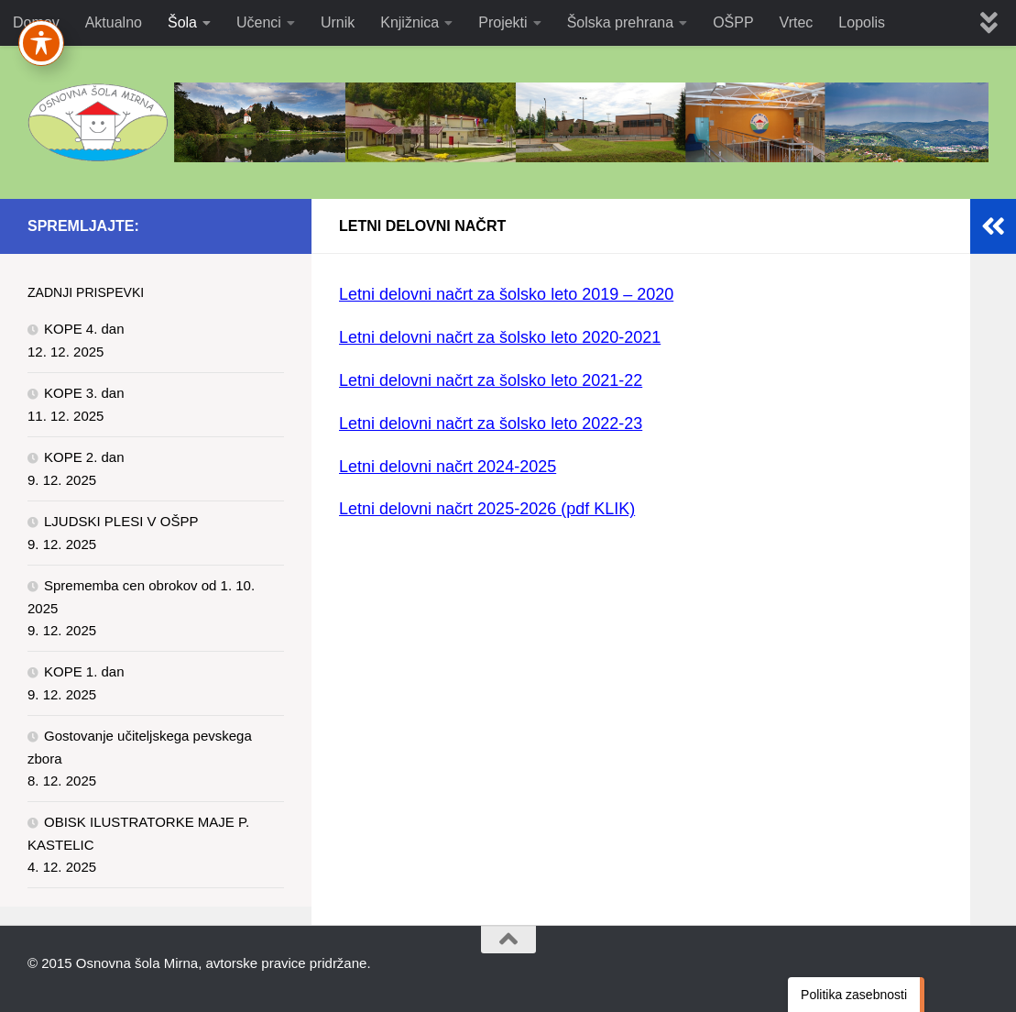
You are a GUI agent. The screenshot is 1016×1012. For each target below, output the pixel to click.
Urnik (338, 22)
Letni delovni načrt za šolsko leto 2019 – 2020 (506, 294)
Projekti (502, 22)
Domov (36, 22)
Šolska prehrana (620, 22)
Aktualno (113, 22)
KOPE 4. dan (84, 328)
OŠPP (733, 22)
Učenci (258, 22)
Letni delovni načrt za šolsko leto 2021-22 (490, 380)
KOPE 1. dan (84, 671)
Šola (182, 22)
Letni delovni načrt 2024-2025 (447, 466)
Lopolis (861, 22)
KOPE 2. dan (84, 457)
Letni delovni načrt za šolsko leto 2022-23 (490, 423)
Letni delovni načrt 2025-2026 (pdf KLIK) (487, 509)
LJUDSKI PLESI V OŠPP (121, 521)
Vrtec (797, 22)
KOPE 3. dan (84, 393)
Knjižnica (409, 22)
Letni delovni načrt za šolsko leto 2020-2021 (500, 337)
